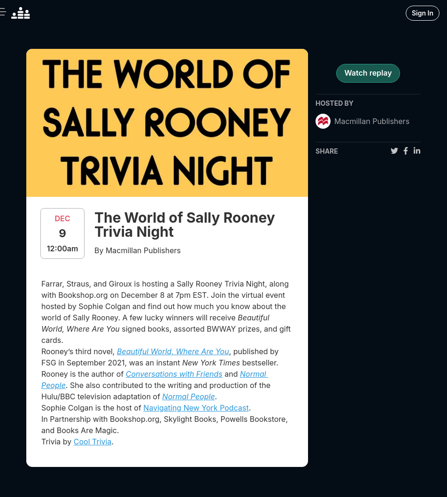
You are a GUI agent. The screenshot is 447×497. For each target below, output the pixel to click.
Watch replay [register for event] (368, 73)
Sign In (422, 13)
